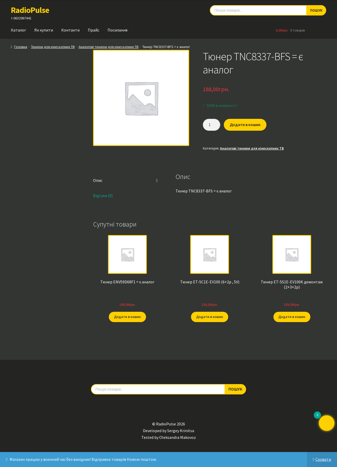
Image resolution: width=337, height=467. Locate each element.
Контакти (70, 30)
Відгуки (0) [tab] (103, 195)
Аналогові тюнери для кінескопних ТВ (109, 46)
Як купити (43, 30)
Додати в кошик (245, 124)
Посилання (117, 30)
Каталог (18, 30)
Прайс (93, 30)
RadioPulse (30, 10)
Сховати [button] (323, 459)
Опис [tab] (97, 180)
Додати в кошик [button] (127, 316)
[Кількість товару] (211, 125)
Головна (20, 46)
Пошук (235, 389)
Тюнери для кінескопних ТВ (53, 46)
